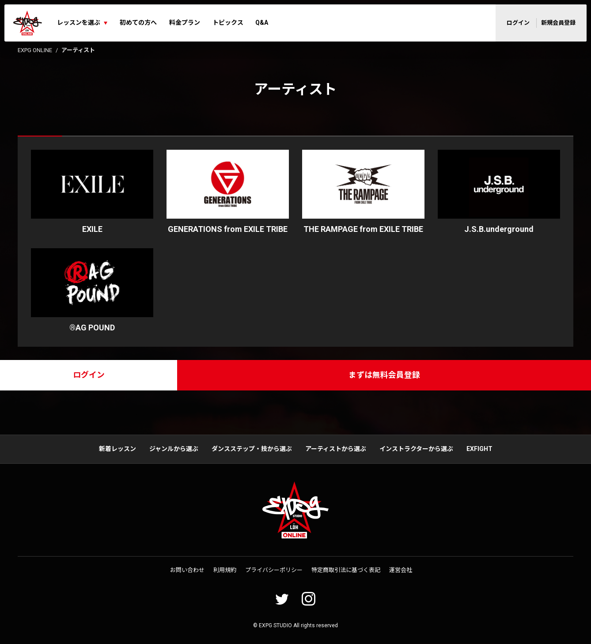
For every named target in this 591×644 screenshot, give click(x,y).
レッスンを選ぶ (78, 22)
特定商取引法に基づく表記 (345, 570)
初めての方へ (138, 22)
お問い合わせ (187, 570)
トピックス (227, 22)
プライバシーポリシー (274, 570)
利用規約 (224, 570)
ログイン (518, 22)
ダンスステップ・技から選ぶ (252, 449)
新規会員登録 (558, 22)
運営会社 (400, 570)
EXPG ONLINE (35, 50)
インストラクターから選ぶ (416, 449)
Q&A (261, 22)
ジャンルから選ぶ (173, 449)
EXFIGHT (479, 449)
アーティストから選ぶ (335, 449)
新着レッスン (117, 449)
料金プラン (184, 22)
